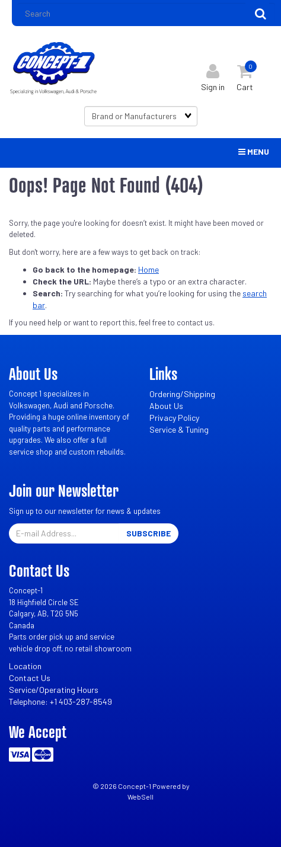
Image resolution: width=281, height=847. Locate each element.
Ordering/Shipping (182, 394)
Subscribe (148, 533)
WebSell (140, 796)
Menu (253, 151)
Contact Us (29, 678)
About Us (166, 406)
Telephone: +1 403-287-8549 (60, 701)
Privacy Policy (174, 418)
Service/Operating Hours (53, 690)
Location (25, 666)
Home (148, 269)
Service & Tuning (179, 429)
